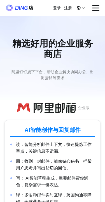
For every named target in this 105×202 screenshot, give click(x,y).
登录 (57, 8)
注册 (68, 8)
